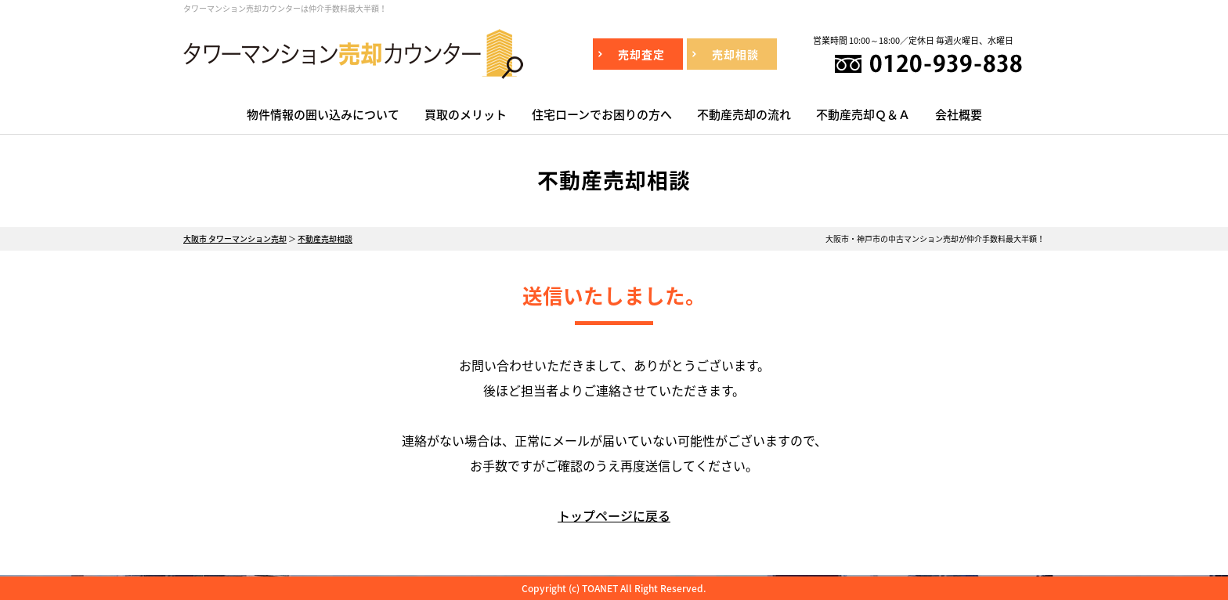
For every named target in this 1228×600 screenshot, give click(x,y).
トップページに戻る (614, 515)
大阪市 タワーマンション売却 (235, 238)
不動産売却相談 (325, 238)
